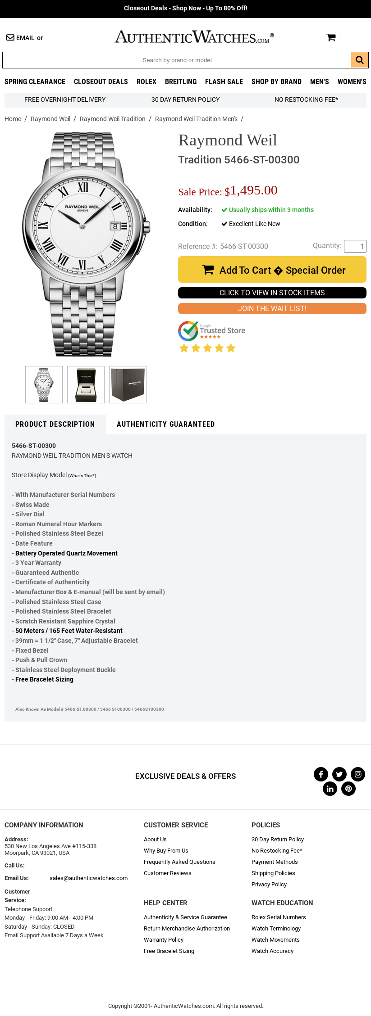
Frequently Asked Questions (179, 861)
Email (25, 38)
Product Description (55, 424)
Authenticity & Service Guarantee (185, 917)
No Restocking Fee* (306, 100)
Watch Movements (276, 939)
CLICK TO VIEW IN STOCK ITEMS (272, 293)
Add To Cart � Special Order (283, 270)
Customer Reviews (168, 873)
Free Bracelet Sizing (44, 679)
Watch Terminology (276, 928)
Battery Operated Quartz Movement (66, 553)
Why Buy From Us (166, 850)
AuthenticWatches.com (204, 36)
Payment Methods (275, 861)
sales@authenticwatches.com (89, 878)
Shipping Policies (273, 873)
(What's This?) (82, 475)
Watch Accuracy (272, 951)
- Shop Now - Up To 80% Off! (185, 8)
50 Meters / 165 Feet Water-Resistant (69, 631)
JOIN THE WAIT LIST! (272, 308)
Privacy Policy (269, 884)
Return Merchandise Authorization (187, 928)
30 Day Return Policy (278, 839)
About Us (155, 839)
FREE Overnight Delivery (64, 100)
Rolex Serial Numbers (279, 917)
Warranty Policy (163, 939)
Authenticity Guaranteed (166, 424)
